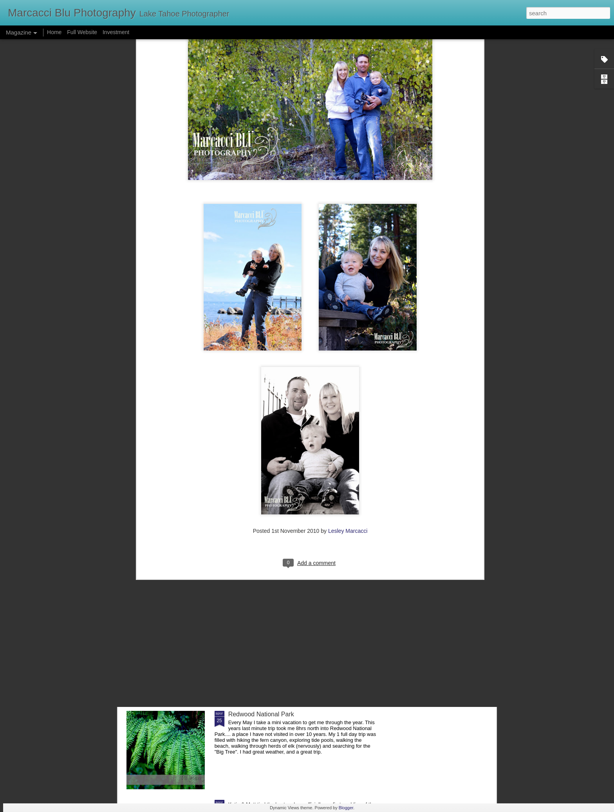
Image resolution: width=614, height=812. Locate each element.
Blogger (346, 807)
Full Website (83, 32)
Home (54, 32)
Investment (116, 32)
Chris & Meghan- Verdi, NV (265, 625)
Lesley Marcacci (347, 438)
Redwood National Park (261, 714)
